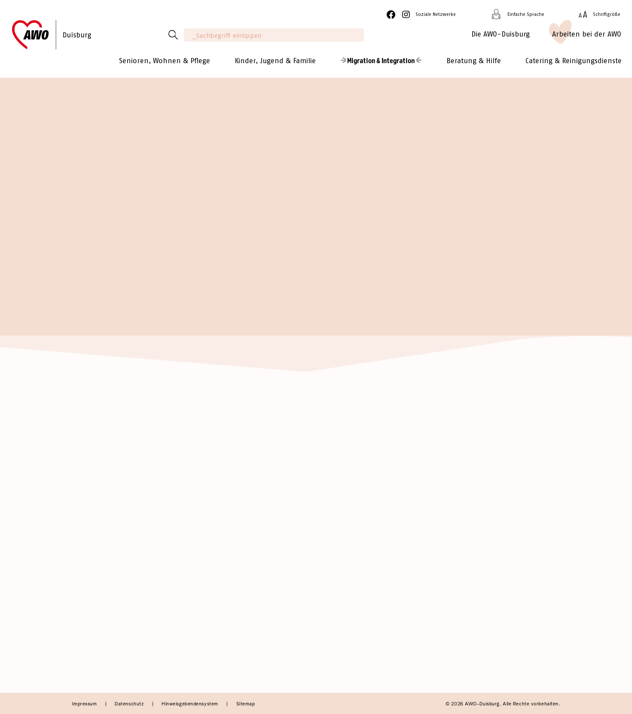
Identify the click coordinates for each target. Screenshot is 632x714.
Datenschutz (130, 704)
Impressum (85, 704)
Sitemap (245, 704)
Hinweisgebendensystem (191, 704)
